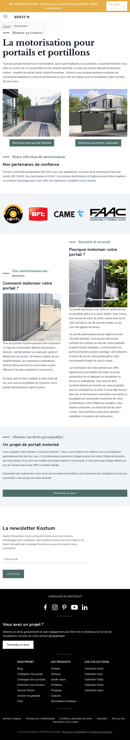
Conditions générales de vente (75, 718)
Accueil (7, 26)
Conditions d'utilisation (101, 732)
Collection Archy (94, 669)
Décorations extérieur (63, 701)
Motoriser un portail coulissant (98, 143)
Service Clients (26, 690)
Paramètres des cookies (66, 722)
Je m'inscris (13, 574)
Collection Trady (94, 679)
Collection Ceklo (94, 690)
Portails (55, 669)
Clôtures (56, 674)
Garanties (102, 718)
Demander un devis (65, 493)
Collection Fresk (94, 685)
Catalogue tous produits (31, 679)
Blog (20, 669)
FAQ (20, 701)
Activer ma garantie (28, 696)
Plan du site (118, 718)
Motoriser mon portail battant (31, 143)
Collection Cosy (94, 674)
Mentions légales (12, 718)
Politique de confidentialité (40, 718)
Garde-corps (58, 679)
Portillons (56, 685)
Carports (56, 696)
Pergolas (56, 690)
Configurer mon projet (30, 674)
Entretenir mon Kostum (31, 685)
